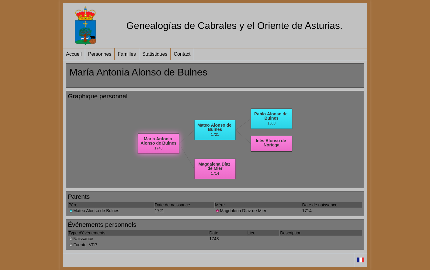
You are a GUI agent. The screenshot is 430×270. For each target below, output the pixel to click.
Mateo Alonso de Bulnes (93, 210)
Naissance (80, 238)
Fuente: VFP (82, 244)
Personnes (100, 54)
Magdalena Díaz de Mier (240, 210)
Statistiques (155, 54)
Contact (182, 54)
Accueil (74, 54)
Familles (127, 54)
